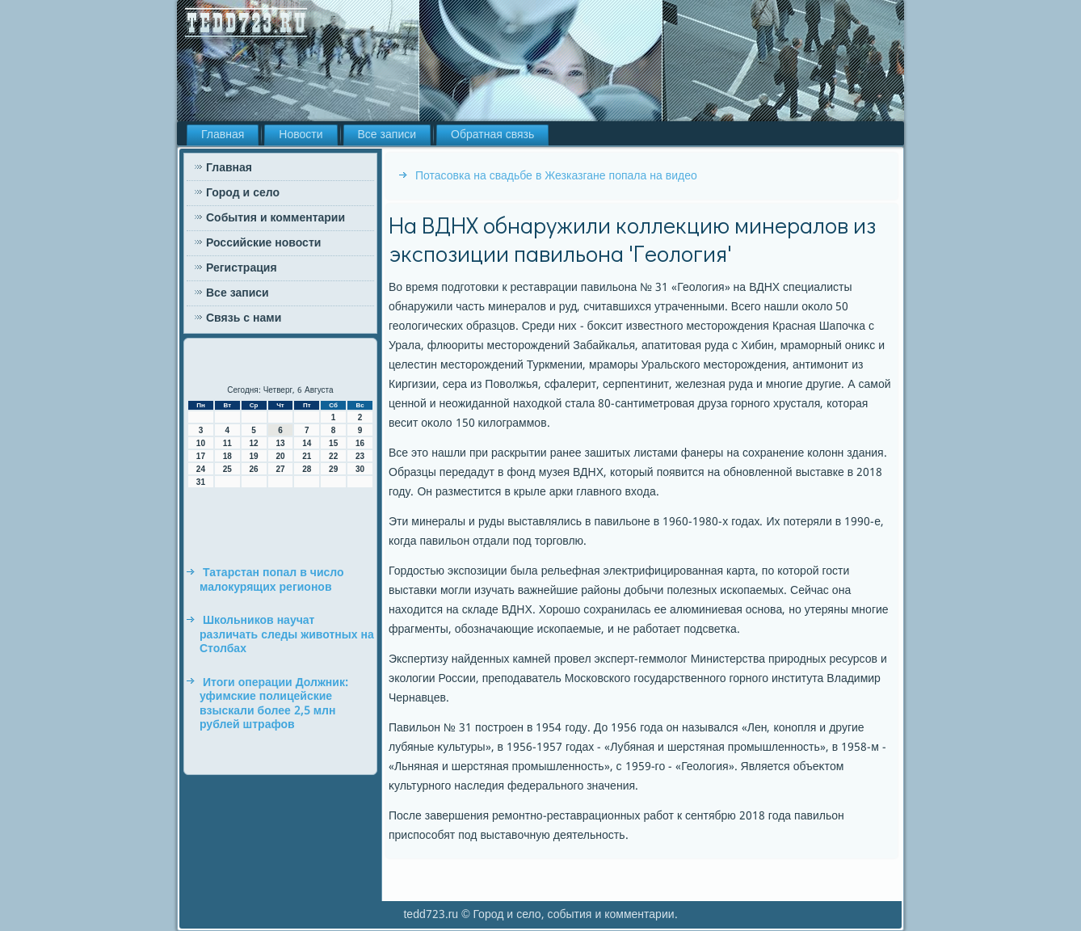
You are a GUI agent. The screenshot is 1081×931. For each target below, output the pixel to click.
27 (280, 469)
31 (200, 482)
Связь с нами (243, 318)
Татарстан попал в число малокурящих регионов (272, 580)
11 (227, 443)
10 (200, 443)
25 (227, 469)
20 (280, 456)
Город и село (243, 193)
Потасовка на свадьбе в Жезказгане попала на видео (556, 176)
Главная (222, 135)
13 (280, 443)
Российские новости (263, 243)
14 (306, 443)
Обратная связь (492, 135)
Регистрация (241, 268)
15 (333, 443)
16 (359, 443)
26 (254, 469)
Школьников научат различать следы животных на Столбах (287, 635)
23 (359, 456)
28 (306, 469)
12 (254, 443)
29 (333, 469)
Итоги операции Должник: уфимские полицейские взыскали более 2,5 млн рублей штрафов (274, 704)
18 (227, 456)
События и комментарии (275, 218)
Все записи (387, 135)
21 (306, 456)
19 (254, 456)
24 (200, 469)
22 (333, 456)
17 (200, 456)
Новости (300, 135)
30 (359, 469)
